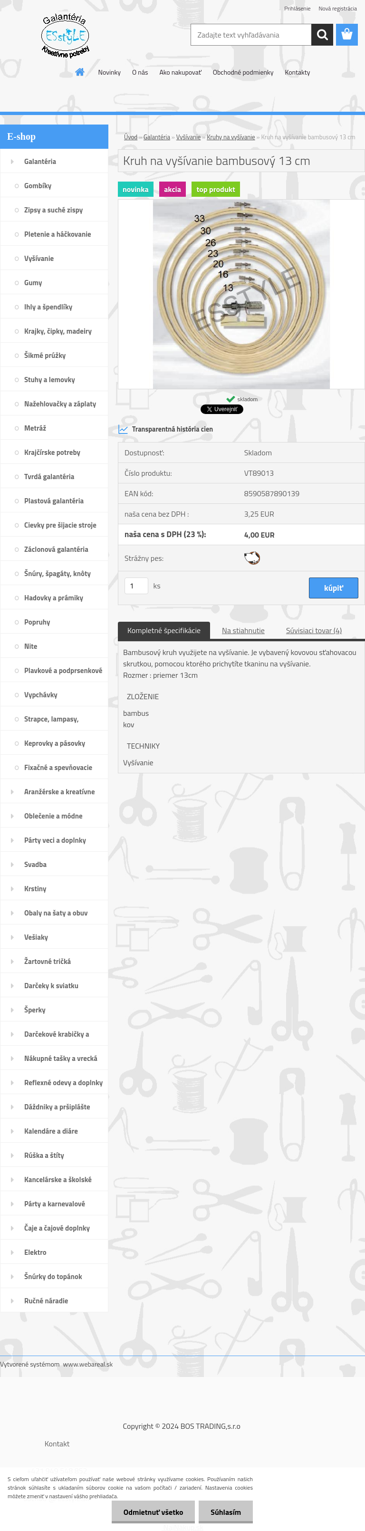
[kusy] (136, 586)
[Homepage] (80, 72)
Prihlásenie (297, 8)
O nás (140, 72)
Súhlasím (226, 1512)
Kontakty (297, 72)
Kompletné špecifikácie (164, 630)
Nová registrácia (337, 8)
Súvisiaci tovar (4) (314, 630)
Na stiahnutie (243, 630)
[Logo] (65, 35)
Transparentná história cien (165, 429)
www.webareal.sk (88, 1364)
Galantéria (157, 137)
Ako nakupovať (180, 72)
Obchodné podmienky (243, 72)
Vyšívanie (188, 137)
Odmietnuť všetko (153, 1512)
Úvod (130, 137)
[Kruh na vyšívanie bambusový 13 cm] (241, 203)
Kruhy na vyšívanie (231, 137)
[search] (322, 35)
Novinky (109, 72)
